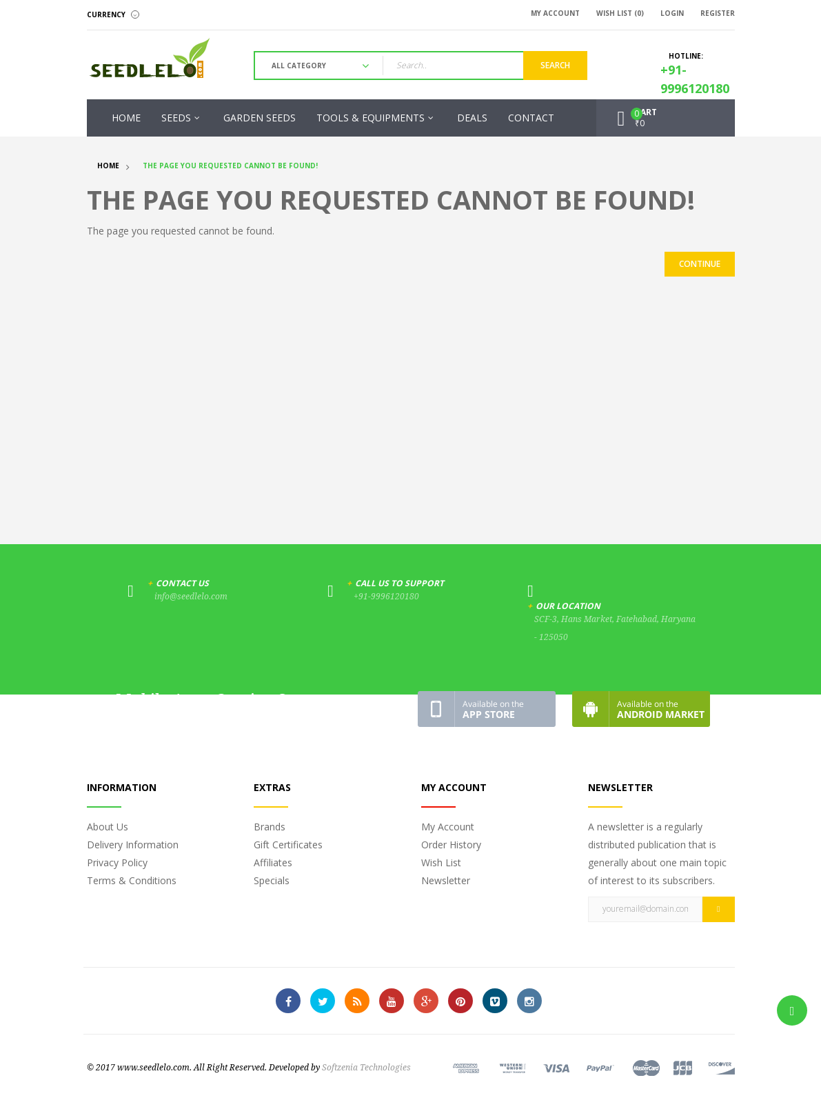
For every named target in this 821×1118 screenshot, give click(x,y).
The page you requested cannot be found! (230, 165)
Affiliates (273, 862)
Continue (699, 264)
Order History (451, 844)
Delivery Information (133, 844)
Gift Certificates (288, 844)
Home (108, 165)
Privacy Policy (117, 862)
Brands (269, 826)
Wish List (441, 862)
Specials (272, 880)
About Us (107, 826)
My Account (447, 826)
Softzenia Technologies (366, 1067)
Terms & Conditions (131, 880)
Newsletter (445, 880)
